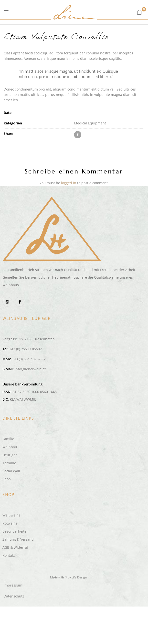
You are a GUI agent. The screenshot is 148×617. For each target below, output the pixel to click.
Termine (9, 463)
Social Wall (11, 471)
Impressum (13, 585)
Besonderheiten (15, 531)
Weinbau (9, 447)
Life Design (79, 577)
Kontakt (8, 555)
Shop (6, 479)
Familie (8, 438)
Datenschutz (14, 596)
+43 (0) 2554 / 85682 (25, 349)
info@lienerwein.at (30, 369)
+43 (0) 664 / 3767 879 (29, 359)
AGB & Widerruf (15, 547)
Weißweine (11, 515)
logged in (68, 183)
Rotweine (10, 523)
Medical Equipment (90, 123)
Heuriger (9, 455)
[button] (139, 12)
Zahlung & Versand (18, 539)
